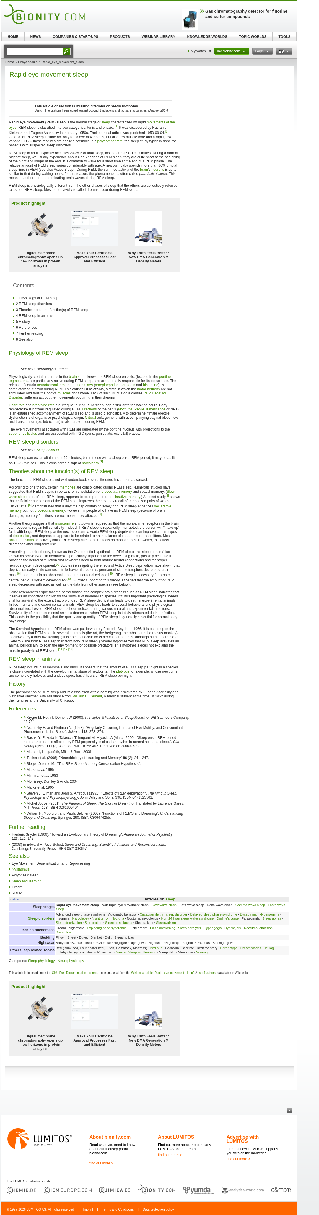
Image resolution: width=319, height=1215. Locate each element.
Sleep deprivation (69, 922)
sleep (105, 122)
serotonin (128, 385)
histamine (150, 385)
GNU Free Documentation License (74, 972)
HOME (13, 37)
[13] (70, 649)
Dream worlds (250, 948)
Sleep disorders (41, 918)
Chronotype (228, 948)
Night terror (100, 918)
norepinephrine (107, 385)
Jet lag (269, 948)
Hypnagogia (213, 928)
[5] (30, 505)
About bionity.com (110, 1137)
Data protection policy (158, 1209)
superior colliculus (23, 433)
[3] (101, 461)
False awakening (162, 928)
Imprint (88, 1209)
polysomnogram (109, 141)
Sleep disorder (47, 450)
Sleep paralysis (189, 928)
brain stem (77, 377)
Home (9, 62)
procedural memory (117, 491)
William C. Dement (87, 696)
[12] (65, 649)
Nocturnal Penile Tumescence (141, 409)
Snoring (202, 952)
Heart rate (17, 405)
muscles (64, 393)
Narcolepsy (80, 918)
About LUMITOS (176, 1137)
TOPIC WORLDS (252, 37)
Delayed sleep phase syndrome (213, 914)
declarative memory (125, 497)
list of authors (206, 972)
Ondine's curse (228, 918)
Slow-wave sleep (163, 905)
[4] (167, 495)
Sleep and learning (26, 881)
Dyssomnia (248, 914)
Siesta (121, 952)
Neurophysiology (71, 961)
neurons (158, 169)
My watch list (201, 51)
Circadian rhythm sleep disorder (163, 914)
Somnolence (65, 932)
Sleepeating (93, 922)
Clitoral (90, 417)
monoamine (64, 523)
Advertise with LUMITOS (243, 1139)
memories (67, 487)
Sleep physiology (41, 961)
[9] (111, 573)
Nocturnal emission (258, 928)
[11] (60, 649)
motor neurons (148, 389)
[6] (100, 514)
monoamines (82, 385)
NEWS (35, 37)
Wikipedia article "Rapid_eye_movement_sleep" (162, 972)
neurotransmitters (50, 385)
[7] (57, 564)
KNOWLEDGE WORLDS (207, 37)
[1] (116, 126)
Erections (89, 409)
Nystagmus (21, 869)
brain (144, 169)
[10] (68, 579)
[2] (166, 131)
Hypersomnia (269, 914)
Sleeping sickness (118, 922)
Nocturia (118, 918)
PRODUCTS (120, 37)
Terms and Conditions (118, 1209)
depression (21, 536)
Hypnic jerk (232, 928)
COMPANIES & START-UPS (75, 37)
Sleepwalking (166, 922)
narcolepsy (90, 463)
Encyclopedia (27, 62)
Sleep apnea (271, 918)
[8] (19, 573)
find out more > (101, 1163)
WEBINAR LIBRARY (158, 37)
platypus (122, 671)
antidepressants (21, 540)
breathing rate (43, 405)
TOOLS (284, 37)
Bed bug (156, 948)
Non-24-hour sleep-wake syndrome (187, 918)
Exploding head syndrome (106, 928)
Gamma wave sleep (250, 905)
